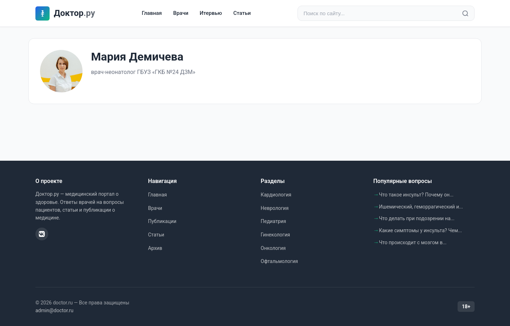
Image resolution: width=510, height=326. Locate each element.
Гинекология (275, 235)
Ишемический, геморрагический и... (421, 207)
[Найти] (465, 13)
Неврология (275, 208)
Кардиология (276, 195)
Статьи (242, 13)
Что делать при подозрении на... (416, 218)
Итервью (211, 13)
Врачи (180, 13)
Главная (152, 13)
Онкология (273, 248)
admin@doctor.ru (54, 310)
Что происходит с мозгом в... (413, 242)
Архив (155, 248)
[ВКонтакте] (41, 234)
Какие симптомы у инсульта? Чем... (420, 230)
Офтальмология (279, 261)
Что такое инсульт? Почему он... (416, 195)
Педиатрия (273, 221)
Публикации (162, 221)
